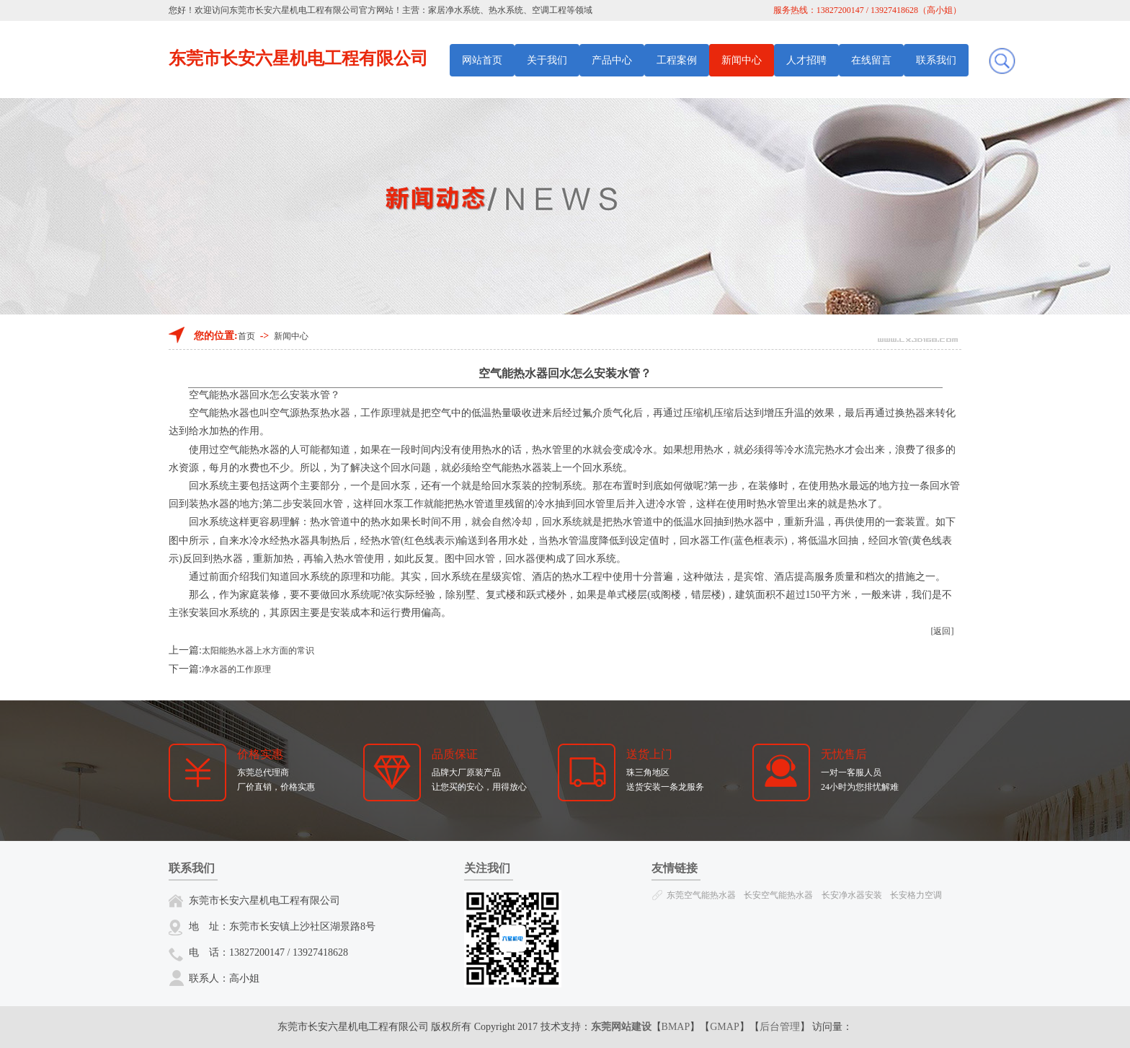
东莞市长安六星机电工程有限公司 (294, 10)
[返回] (942, 631)
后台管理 (780, 1026)
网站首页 (482, 60)
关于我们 (547, 60)
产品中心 (612, 60)
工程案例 (677, 60)
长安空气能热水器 (778, 895)
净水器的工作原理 (236, 669)
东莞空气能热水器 (701, 895)
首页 (246, 336)
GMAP (724, 1026)
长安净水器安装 (852, 895)
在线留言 (871, 60)
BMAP (676, 1026)
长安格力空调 (916, 895)
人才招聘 (806, 60)
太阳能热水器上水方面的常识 (258, 651)
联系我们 (936, 60)
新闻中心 (741, 60)
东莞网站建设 (621, 1026)
